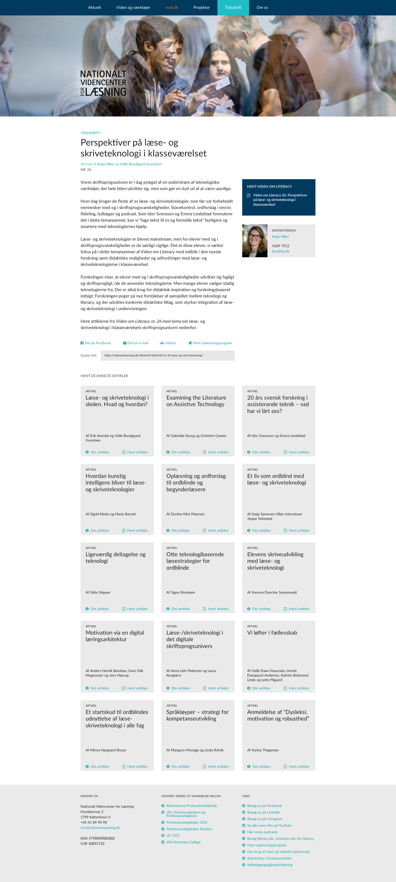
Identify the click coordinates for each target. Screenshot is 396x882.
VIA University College (183, 842)
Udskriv (168, 343)
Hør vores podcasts (262, 832)
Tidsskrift (233, 8)
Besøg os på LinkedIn (263, 812)
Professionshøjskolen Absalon (189, 829)
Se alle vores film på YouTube (269, 825)
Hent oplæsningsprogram (210, 343)
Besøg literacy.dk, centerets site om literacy (280, 839)
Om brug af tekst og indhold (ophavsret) (278, 852)
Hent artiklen (137, 452)
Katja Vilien (105, 164)
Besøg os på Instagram (264, 819)
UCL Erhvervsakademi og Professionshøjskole (185, 814)
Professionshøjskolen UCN (186, 822)
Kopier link (89, 355)
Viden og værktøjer (133, 8)
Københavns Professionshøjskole (191, 806)
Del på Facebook (96, 343)
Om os (262, 8)
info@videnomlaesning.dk (100, 828)
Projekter (201, 8)
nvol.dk (171, 8)
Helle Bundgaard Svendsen (141, 164)
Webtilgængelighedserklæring (269, 865)
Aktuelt (94, 8)
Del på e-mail (135, 343)
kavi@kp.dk (280, 251)
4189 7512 (280, 246)
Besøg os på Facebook (264, 806)
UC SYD (172, 836)
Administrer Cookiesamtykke (269, 858)
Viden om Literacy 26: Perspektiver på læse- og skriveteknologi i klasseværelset (277, 200)
